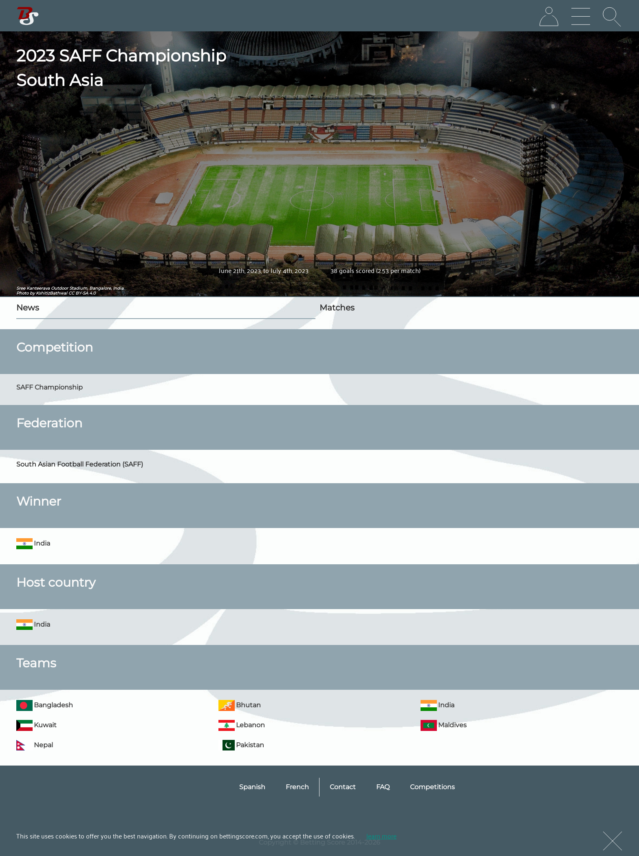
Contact (343, 787)
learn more (381, 835)
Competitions (432, 787)
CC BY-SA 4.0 (82, 293)
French (297, 787)
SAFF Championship (49, 387)
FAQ (383, 787)
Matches (337, 307)
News (27, 307)
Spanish (252, 787)
